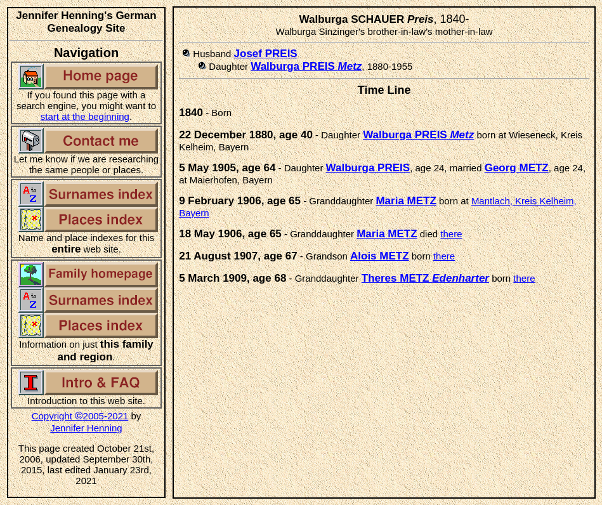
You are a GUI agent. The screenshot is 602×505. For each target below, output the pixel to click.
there (451, 233)
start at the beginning (85, 116)
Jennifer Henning (86, 428)
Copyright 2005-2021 (80, 415)
